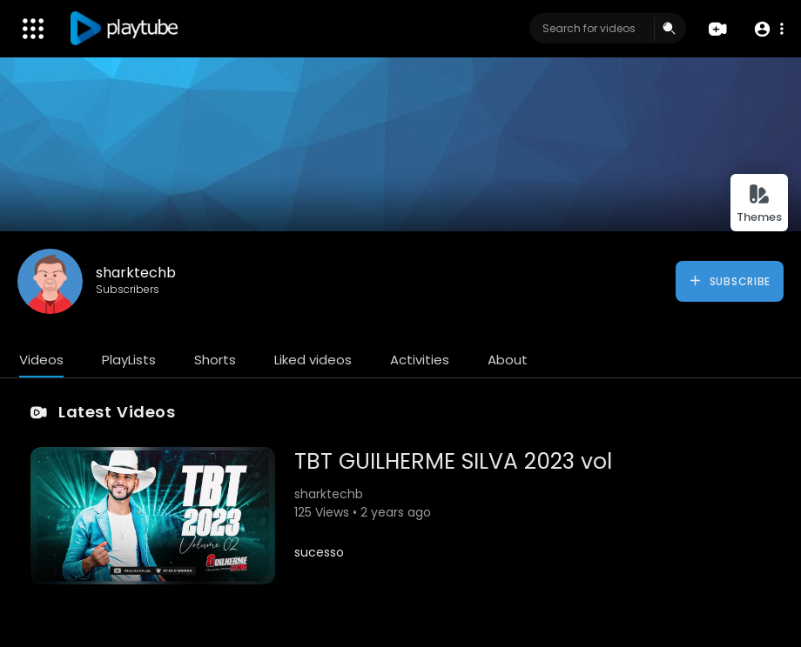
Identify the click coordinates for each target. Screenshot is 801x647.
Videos (41, 359)
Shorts (215, 359)
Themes (759, 204)
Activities (419, 359)
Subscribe (729, 281)
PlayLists (129, 359)
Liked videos (313, 359)
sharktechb (136, 273)
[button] (768, 29)
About (508, 359)
